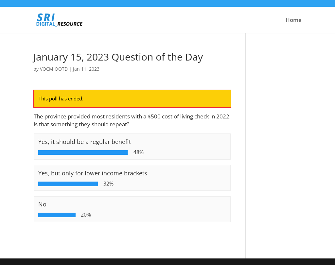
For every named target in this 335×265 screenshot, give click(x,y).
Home (294, 21)
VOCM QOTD (54, 69)
